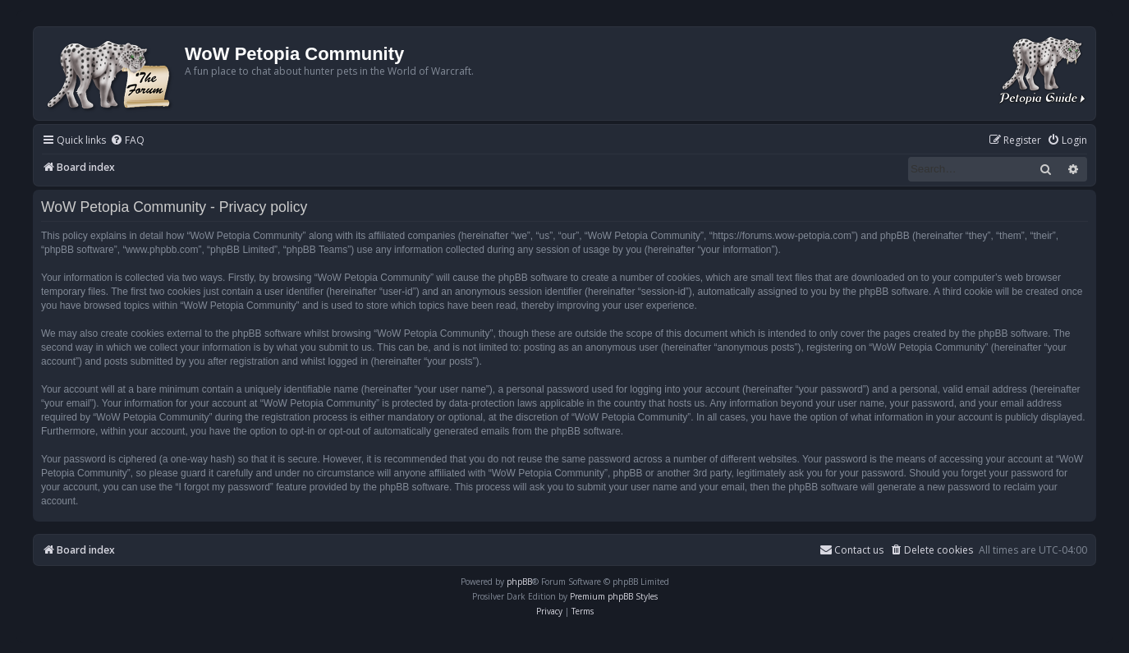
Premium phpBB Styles (614, 596)
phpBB (519, 581)
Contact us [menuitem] (851, 550)
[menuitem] (127, 141)
